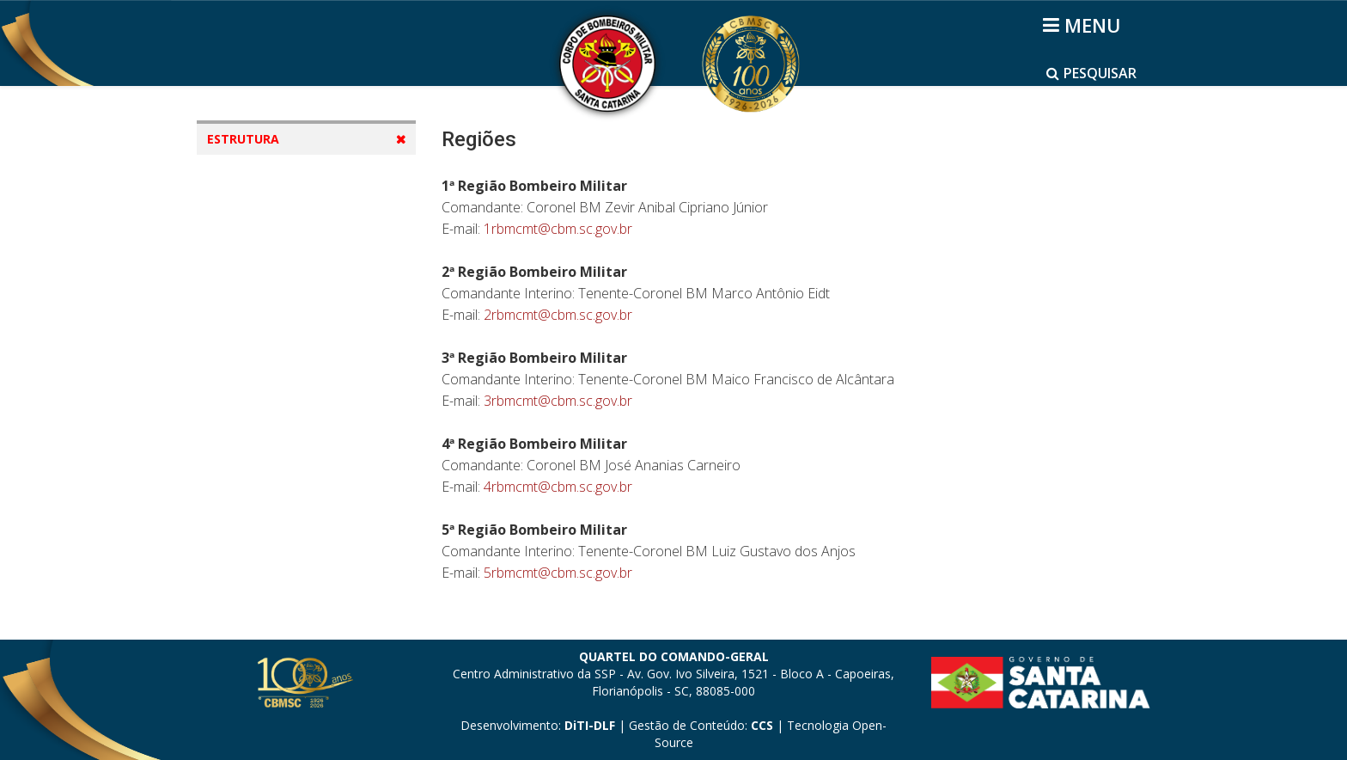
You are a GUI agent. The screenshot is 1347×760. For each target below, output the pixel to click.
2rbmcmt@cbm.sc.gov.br (558, 314)
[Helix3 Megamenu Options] (1084, 24)
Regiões (247, 273)
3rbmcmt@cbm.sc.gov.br (558, 400)
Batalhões (254, 305)
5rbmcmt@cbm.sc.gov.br (558, 572)
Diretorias (254, 240)
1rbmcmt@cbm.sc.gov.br (558, 228)
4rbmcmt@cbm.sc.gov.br (558, 486)
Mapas (244, 207)
